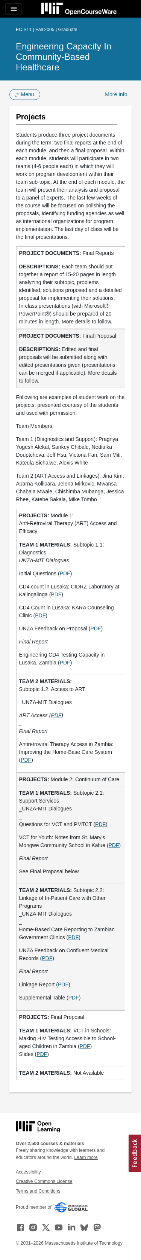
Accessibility (28, 1172)
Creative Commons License (44, 1181)
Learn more (86, 1157)
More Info (116, 94)
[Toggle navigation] (13, 9)
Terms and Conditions (38, 1191)
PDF (65, 573)
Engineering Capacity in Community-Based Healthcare (63, 56)
